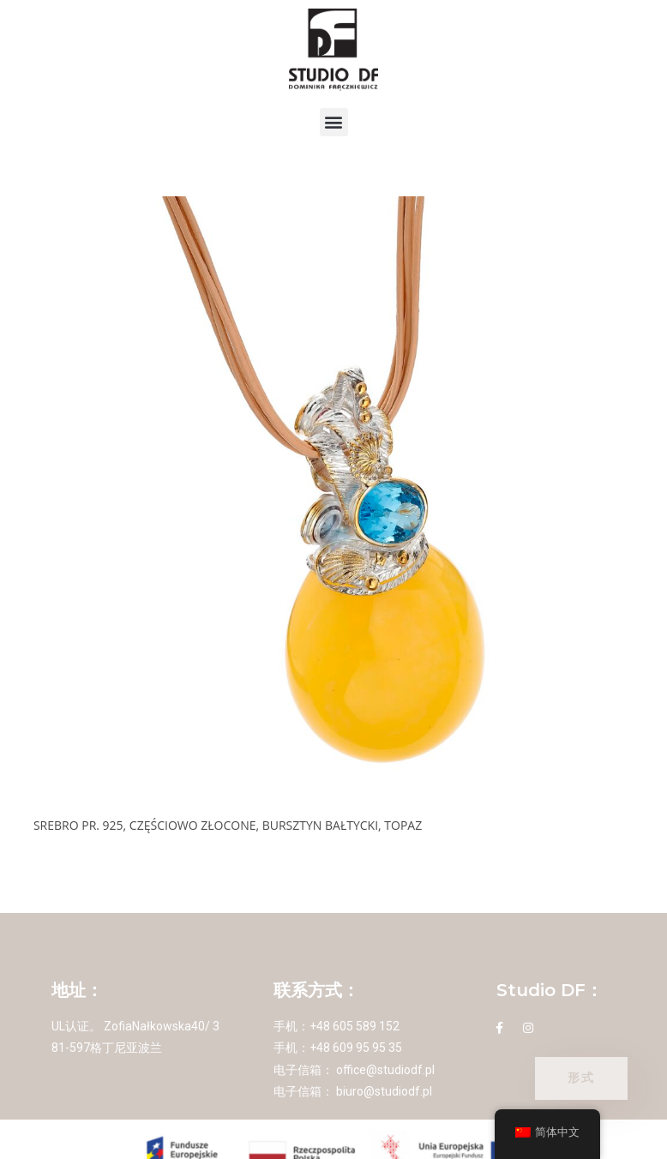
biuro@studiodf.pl (384, 1091)
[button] (334, 122)
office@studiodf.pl (385, 1070)
